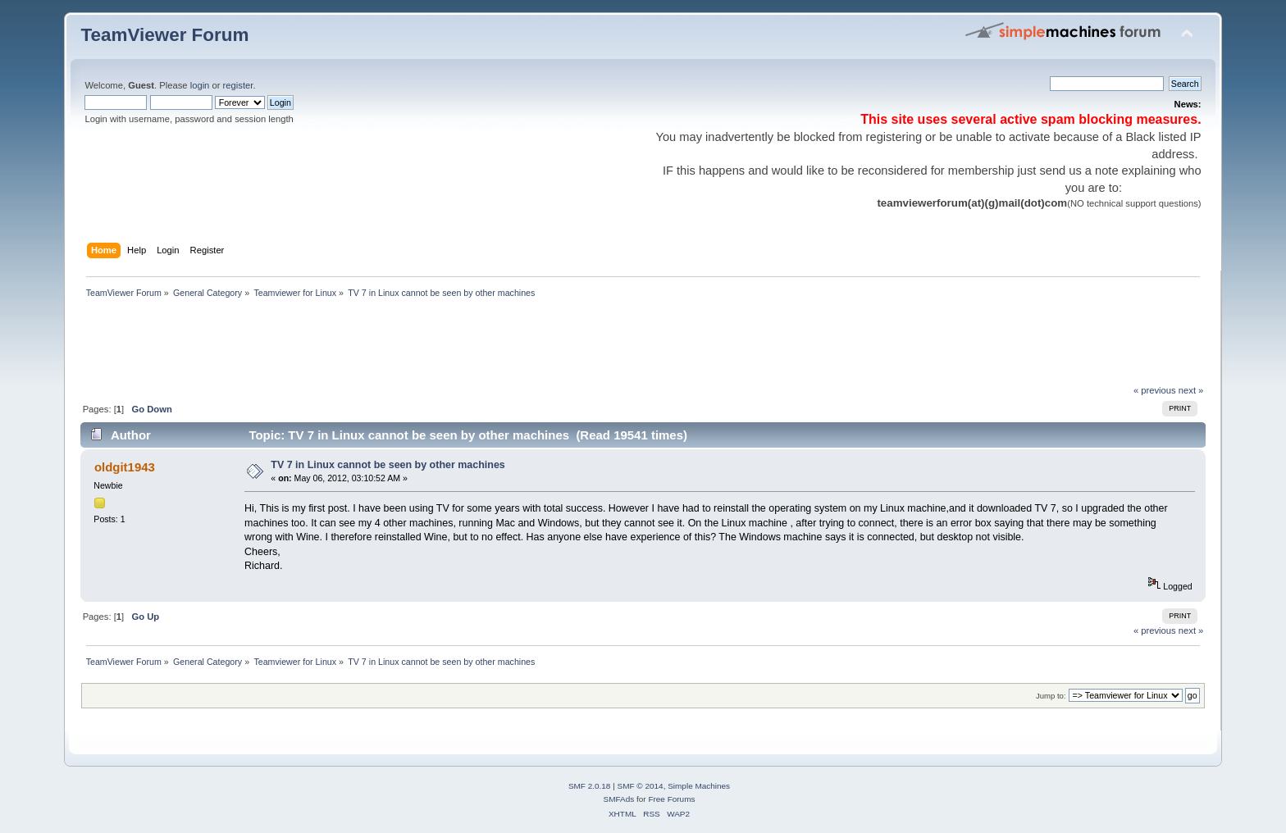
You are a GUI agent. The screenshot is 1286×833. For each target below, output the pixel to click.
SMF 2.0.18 (589, 785)
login (200, 85)
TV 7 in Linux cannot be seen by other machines (387, 465)
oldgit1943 (124, 467)
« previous (1154, 390)
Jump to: (1051, 695)
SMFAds (619, 798)
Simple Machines (699, 785)
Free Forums (671, 798)
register (238, 85)
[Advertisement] (378, 346)
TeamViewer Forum (164, 35)
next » (1191, 390)
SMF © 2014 (641, 785)
